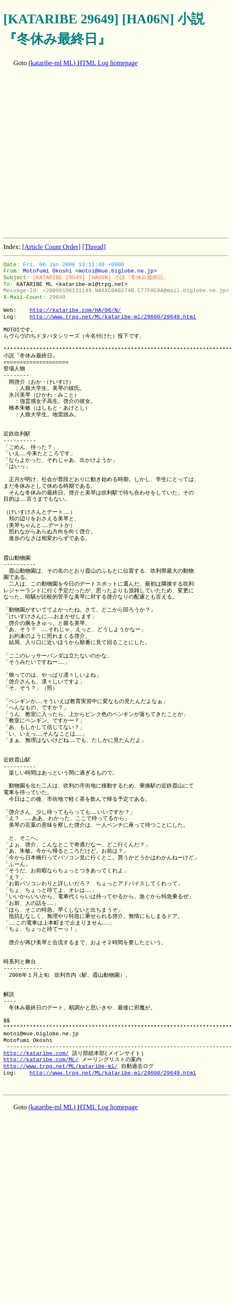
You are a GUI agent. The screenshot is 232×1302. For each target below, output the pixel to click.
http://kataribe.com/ (36, 1053)
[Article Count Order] (51, 246)
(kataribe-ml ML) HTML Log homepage (83, 62)
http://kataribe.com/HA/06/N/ (75, 310)
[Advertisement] (78, 153)
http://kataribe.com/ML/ (40, 1059)
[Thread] (94, 246)
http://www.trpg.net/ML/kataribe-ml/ (60, 1066)
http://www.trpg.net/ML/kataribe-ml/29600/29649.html (112, 317)
